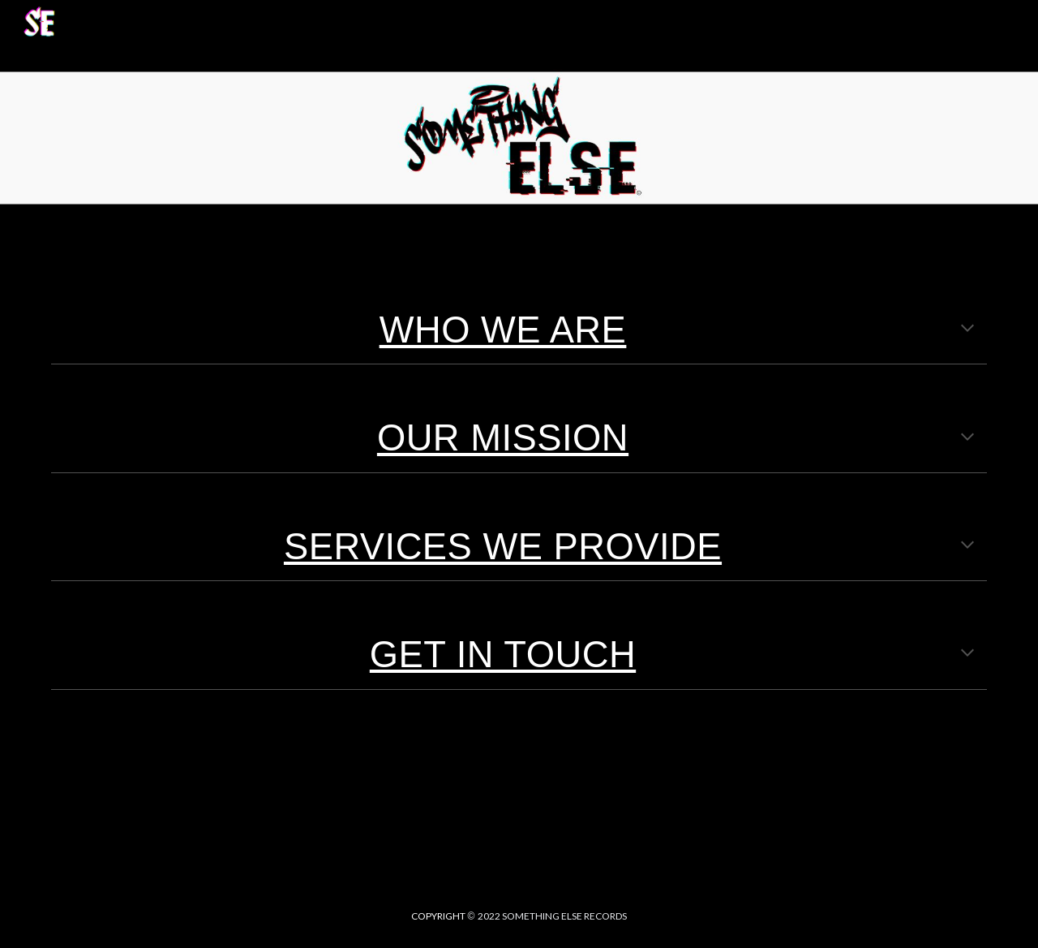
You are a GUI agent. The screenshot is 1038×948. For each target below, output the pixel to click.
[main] (519, 329)
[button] (1018, 22)
